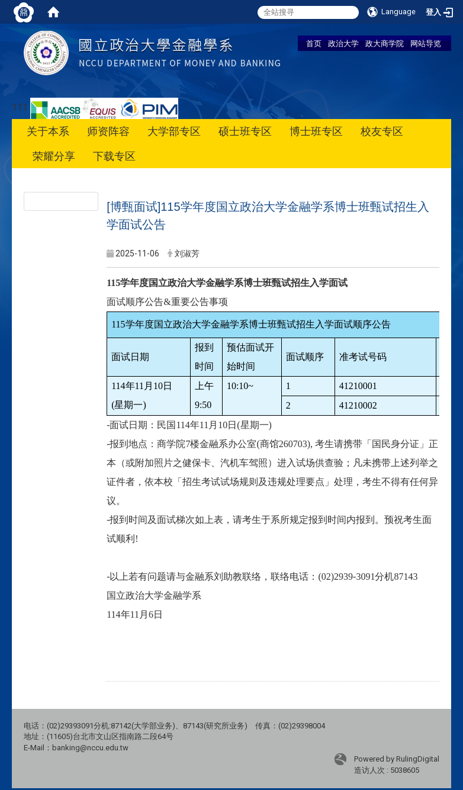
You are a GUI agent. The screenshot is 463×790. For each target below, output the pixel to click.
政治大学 (343, 43)
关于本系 (48, 131)
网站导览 (425, 43)
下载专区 (114, 156)
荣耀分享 (54, 156)
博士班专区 (316, 131)
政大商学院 (384, 43)
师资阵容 (108, 131)
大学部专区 (174, 131)
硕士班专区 (245, 131)
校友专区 (382, 131)
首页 (313, 43)
